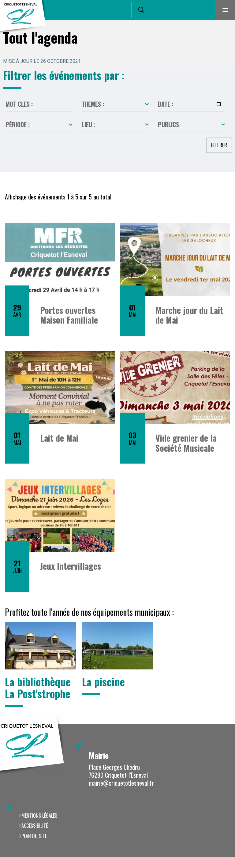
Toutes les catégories (115, 104)
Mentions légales (39, 815)
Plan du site (34, 836)
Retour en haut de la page (220, 724)
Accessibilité (34, 825)
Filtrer (219, 145)
